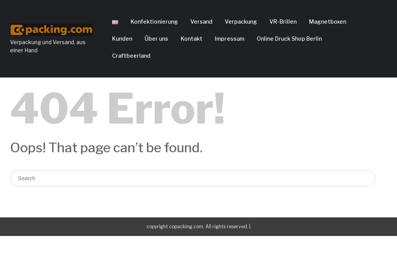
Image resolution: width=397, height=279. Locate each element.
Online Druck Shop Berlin (289, 38)
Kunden (122, 38)
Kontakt (191, 38)
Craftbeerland (131, 55)
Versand (201, 21)
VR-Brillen (283, 21)
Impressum (229, 38)
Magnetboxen (327, 21)
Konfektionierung (154, 21)
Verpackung (241, 21)
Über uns (156, 38)
